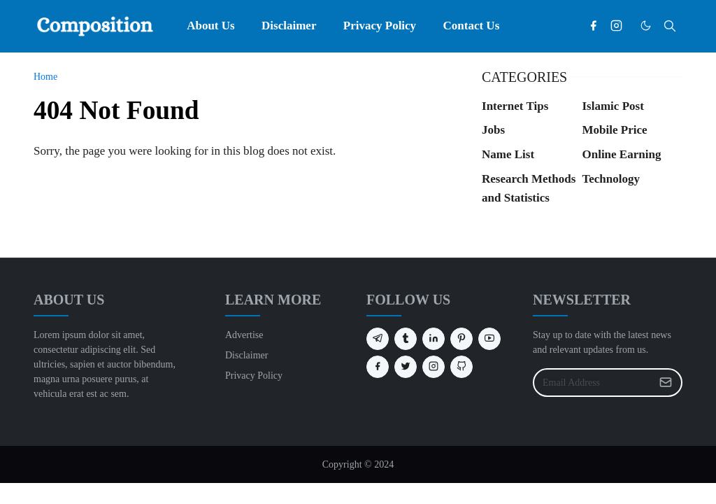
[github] (461, 367)
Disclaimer (246, 355)
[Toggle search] (669, 25)
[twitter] (405, 367)
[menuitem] (210, 26)
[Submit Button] (665, 383)
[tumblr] (405, 339)
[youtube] (489, 339)
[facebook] (593, 26)
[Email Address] (592, 383)
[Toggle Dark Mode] (645, 25)
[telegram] (377, 339)
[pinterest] (461, 339)
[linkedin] (433, 339)
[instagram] (616, 26)
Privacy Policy (253, 375)
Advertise (244, 335)
